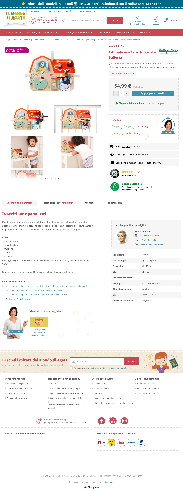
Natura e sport (125, 32)
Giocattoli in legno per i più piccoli (88, 39)
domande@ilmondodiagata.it (152, 244)
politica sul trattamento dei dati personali (108, 368)
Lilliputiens (25, 299)
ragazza (117, 126)
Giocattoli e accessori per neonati (48, 290)
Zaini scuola (13, 32)
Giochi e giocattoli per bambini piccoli (50, 294)
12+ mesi (142, 126)
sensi (116, 133)
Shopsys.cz (109, 482)
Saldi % (145, 32)
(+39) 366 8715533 (47, 19)
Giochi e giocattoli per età (77, 32)
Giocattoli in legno (59, 39)
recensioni (131, 175)
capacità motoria (131, 133)
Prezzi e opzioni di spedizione (156, 103)
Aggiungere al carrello (153, 93)
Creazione (104, 32)
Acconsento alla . (100, 368)
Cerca (115, 20)
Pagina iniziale (11, 39)
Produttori (10, 299)
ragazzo (129, 126)
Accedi (131, 361)
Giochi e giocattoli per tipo (42, 32)
